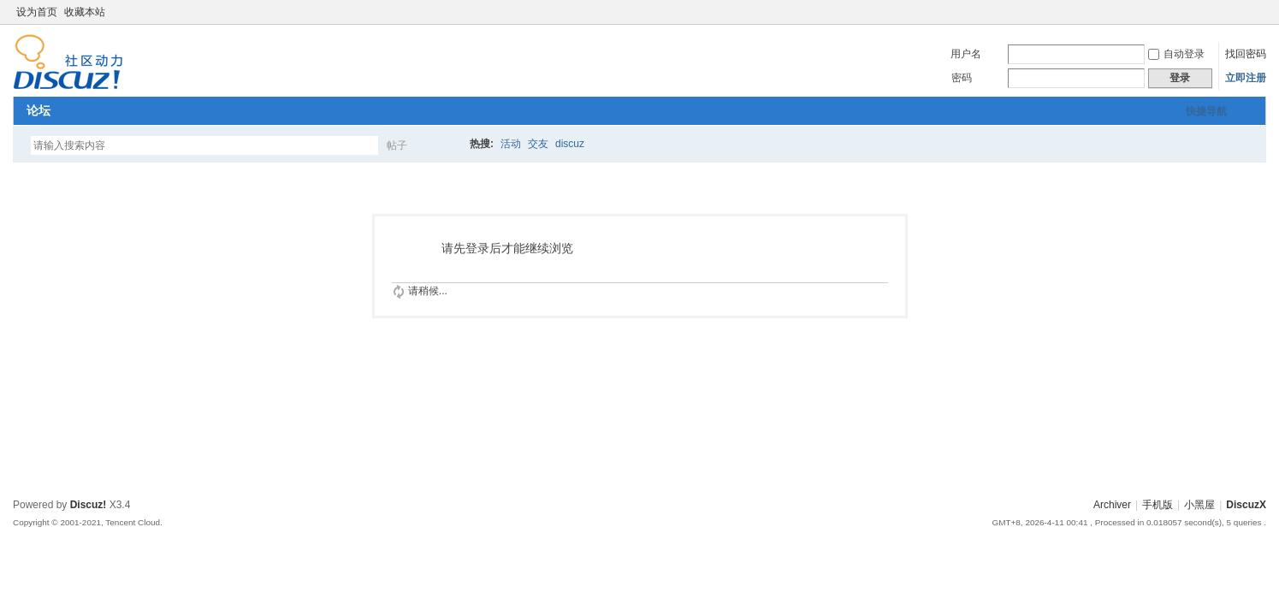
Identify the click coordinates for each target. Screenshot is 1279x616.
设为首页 (36, 12)
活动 (510, 144)
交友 (538, 144)
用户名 (965, 54)
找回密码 (1245, 54)
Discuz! (88, 505)
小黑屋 (1199, 505)
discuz (569, 144)
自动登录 (1176, 54)
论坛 (38, 110)
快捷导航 (1206, 111)
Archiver (1112, 505)
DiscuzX (1246, 505)
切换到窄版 (1256, 12)
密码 (961, 78)
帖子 (397, 145)
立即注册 (1245, 78)
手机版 (1157, 505)
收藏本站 (84, 12)
